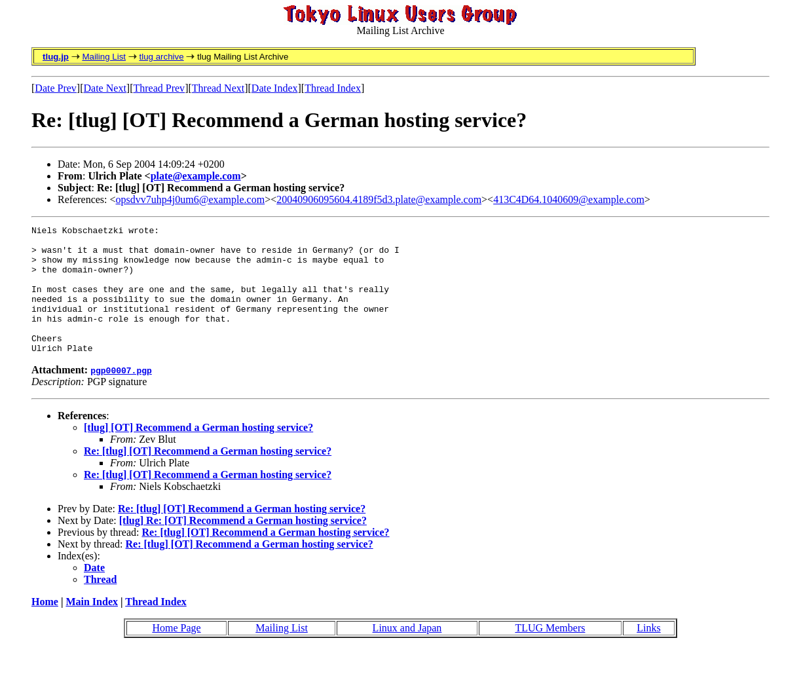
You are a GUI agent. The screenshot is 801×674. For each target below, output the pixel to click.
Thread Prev (159, 88)
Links (648, 653)
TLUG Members (550, 653)
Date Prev (56, 88)
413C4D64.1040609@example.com (568, 199)
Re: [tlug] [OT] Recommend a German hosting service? (207, 476)
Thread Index (333, 88)
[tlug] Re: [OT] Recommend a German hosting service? (243, 546)
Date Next (105, 88)
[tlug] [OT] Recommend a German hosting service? (198, 453)
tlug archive (161, 57)
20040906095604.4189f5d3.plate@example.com (378, 199)
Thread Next (218, 88)
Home (44, 627)
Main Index (91, 627)
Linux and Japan (407, 653)
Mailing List (104, 57)
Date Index (274, 88)
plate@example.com (196, 175)
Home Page (176, 653)
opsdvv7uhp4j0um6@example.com (190, 199)
